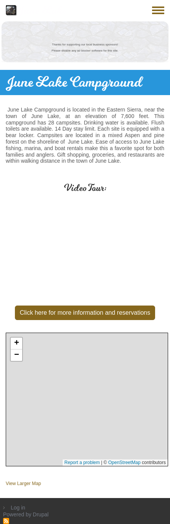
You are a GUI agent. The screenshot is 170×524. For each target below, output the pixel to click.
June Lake (42, 10)
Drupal (41, 514)
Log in (18, 508)
